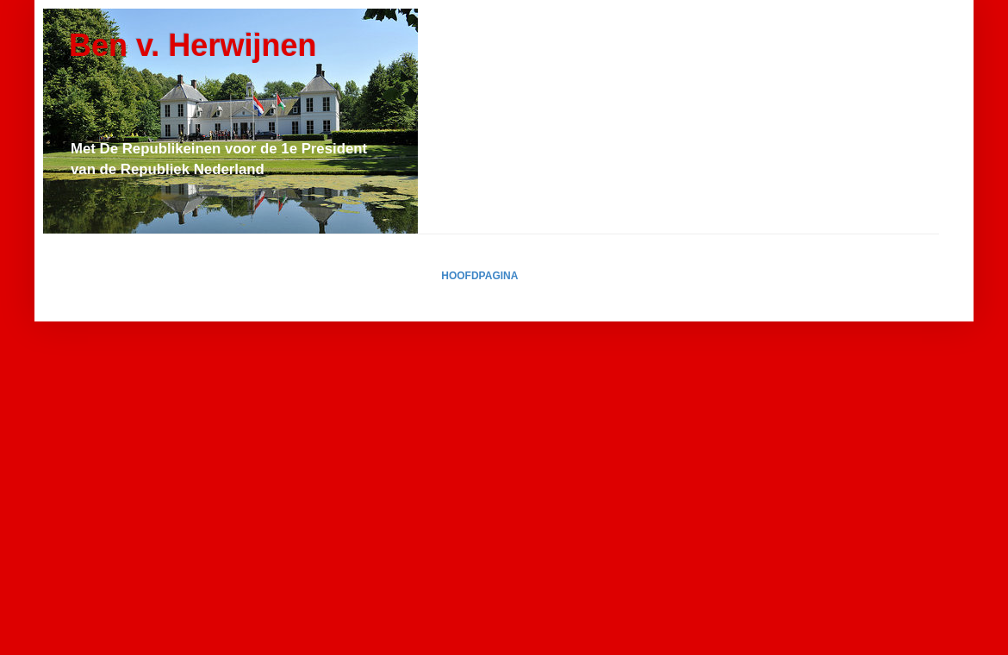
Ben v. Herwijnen (192, 45)
